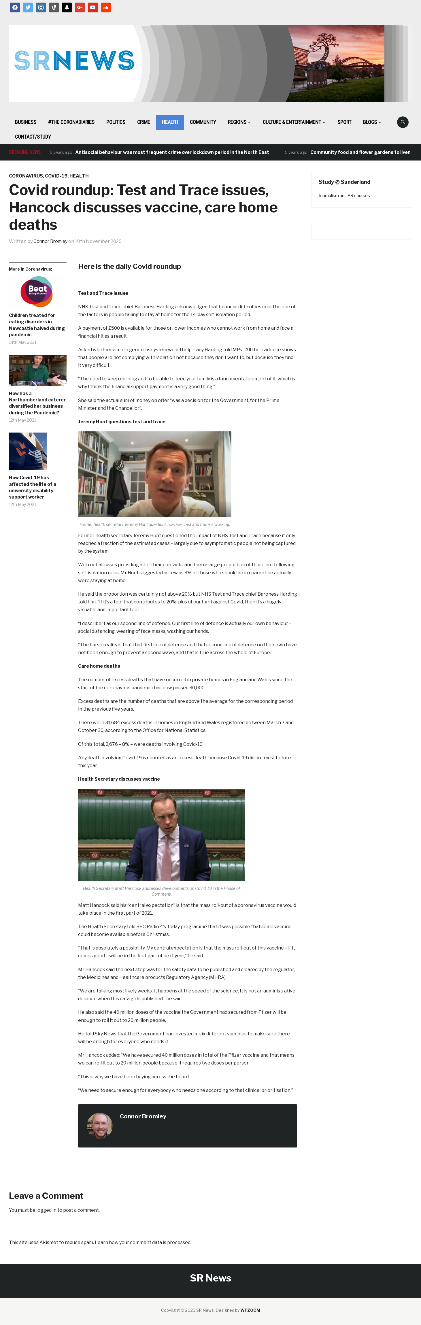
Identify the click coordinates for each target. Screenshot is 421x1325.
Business (25, 122)
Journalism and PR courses (344, 195)
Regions (237, 122)
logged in (46, 1210)
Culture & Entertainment (292, 122)
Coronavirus (26, 176)
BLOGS (370, 122)
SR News (210, 1278)
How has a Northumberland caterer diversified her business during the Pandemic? (37, 402)
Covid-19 (56, 176)
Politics (115, 122)
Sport (344, 122)
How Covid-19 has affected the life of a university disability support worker (32, 487)
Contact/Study (33, 137)
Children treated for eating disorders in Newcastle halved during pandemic (37, 325)
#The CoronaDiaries (71, 122)
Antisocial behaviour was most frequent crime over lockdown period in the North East (172, 152)
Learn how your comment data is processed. (143, 1242)
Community (203, 122)
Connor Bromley (51, 241)
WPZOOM (250, 1309)
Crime (143, 122)
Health (170, 122)
